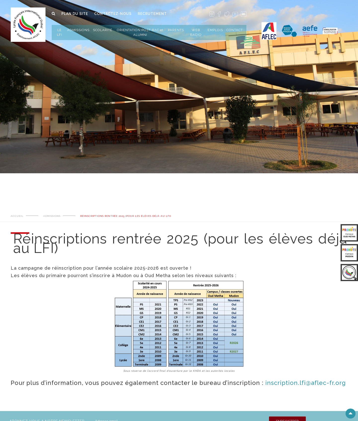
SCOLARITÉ (102, 30)
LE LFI (59, 32)
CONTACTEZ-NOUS (113, 14)
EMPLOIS (215, 30)
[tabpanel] (179, 75)
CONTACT (234, 30)
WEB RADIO (196, 32)
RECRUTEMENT (152, 14)
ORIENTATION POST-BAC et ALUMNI (140, 32)
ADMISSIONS (78, 30)
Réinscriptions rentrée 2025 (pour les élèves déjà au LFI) (125, 216)
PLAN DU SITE (74, 14)
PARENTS (176, 30)
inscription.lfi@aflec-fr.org (305, 382)
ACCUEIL (17, 216)
